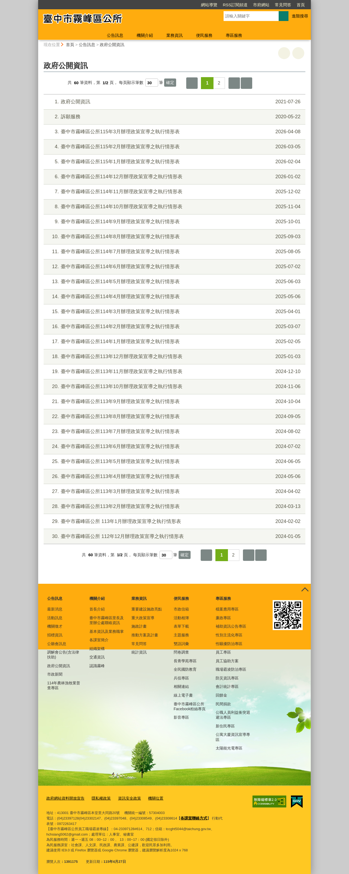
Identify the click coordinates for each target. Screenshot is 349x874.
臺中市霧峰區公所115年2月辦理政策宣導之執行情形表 (173, 147)
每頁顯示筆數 (131, 82)
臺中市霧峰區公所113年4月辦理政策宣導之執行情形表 (173, 476)
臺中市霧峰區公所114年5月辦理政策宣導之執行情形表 (173, 282)
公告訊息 (115, 35)
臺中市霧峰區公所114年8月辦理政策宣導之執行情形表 (173, 237)
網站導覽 (209, 4)
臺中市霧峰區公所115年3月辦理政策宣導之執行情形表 (173, 132)
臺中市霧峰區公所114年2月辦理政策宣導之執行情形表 (173, 327)
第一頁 (192, 83)
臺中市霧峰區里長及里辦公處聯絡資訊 (106, 620)
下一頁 (234, 83)
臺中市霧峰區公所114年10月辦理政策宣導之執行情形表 (173, 207)
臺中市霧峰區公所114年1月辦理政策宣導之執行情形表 (173, 342)
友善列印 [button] (284, 53)
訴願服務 (173, 117)
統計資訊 (139, 652)
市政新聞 (54, 674)
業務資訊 (174, 35)
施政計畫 (139, 626)
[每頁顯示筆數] (151, 82)
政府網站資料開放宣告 (64, 798)
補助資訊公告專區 (231, 626)
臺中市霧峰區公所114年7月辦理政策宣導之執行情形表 (173, 252)
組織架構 (97, 648)
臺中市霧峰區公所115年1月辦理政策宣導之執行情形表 (173, 162)
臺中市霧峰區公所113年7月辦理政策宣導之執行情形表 (173, 432)
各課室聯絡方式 (192, 817)
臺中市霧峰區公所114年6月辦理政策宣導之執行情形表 (173, 267)
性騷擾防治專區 (229, 644)
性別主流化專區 (229, 635)
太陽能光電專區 (229, 748)
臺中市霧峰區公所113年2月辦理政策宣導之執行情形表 (173, 506)
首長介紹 (97, 609)
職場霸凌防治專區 (231, 669)
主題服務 (181, 635)
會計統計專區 (227, 686)
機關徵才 (54, 626)
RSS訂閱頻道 (235, 4)
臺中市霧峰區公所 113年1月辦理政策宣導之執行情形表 (173, 521)
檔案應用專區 (227, 609)
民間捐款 (223, 704)
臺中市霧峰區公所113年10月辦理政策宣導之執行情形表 (173, 387)
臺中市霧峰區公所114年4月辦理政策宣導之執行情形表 (173, 297)
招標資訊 (54, 635)
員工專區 (223, 652)
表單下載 (181, 626)
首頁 (301, 4)
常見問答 (283, 4)
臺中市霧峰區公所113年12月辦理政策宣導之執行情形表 (173, 357)
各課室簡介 (99, 640)
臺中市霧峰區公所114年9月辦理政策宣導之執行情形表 (173, 222)
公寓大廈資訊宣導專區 (233, 737)
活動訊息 (54, 618)
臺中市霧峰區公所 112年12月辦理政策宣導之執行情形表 (173, 536)
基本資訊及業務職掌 (106, 631)
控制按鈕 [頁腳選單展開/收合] (305, 590)
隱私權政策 (98, 798)
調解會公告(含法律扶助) (63, 654)
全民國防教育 (185, 669)
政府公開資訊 (112, 44)
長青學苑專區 (185, 661)
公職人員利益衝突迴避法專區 (233, 714)
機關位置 (149, 798)
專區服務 (234, 35)
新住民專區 (225, 726)
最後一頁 (246, 83)
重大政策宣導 (142, 618)
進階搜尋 (300, 16)
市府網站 (261, 4)
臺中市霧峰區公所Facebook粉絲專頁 (190, 706)
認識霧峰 (97, 666)
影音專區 (181, 717)
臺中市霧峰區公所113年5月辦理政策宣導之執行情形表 (173, 461)
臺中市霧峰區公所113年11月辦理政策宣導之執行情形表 (173, 372)
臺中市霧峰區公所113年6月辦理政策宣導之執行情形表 (173, 446)
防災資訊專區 (227, 678)
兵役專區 (181, 678)
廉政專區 (223, 618)
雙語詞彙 (181, 644)
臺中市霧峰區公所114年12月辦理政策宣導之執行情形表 (173, 177)
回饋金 (221, 695)
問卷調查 (181, 652)
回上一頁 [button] (298, 53)
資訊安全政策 (124, 798)
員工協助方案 (227, 661)
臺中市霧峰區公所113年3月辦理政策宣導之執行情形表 (173, 491)
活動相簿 (181, 618)
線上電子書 (183, 695)
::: (36, 2)
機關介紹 (145, 35)
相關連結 (181, 686)
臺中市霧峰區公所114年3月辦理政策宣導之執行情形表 (173, 312)
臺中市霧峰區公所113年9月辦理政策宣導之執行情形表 (173, 402)
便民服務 (204, 35)
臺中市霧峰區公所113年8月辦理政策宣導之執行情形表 (173, 417)
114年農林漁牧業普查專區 (63, 685)
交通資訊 (97, 657)
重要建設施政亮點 (146, 609)
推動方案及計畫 (144, 635)
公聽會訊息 (56, 644)
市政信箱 (181, 609)
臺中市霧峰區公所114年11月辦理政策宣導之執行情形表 (173, 192)
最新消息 (54, 609)
